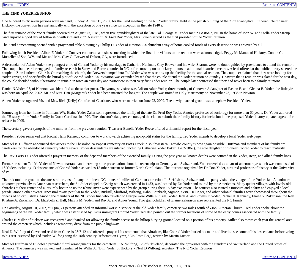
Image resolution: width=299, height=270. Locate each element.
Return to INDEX (16, 5)
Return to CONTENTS (279, 5)
